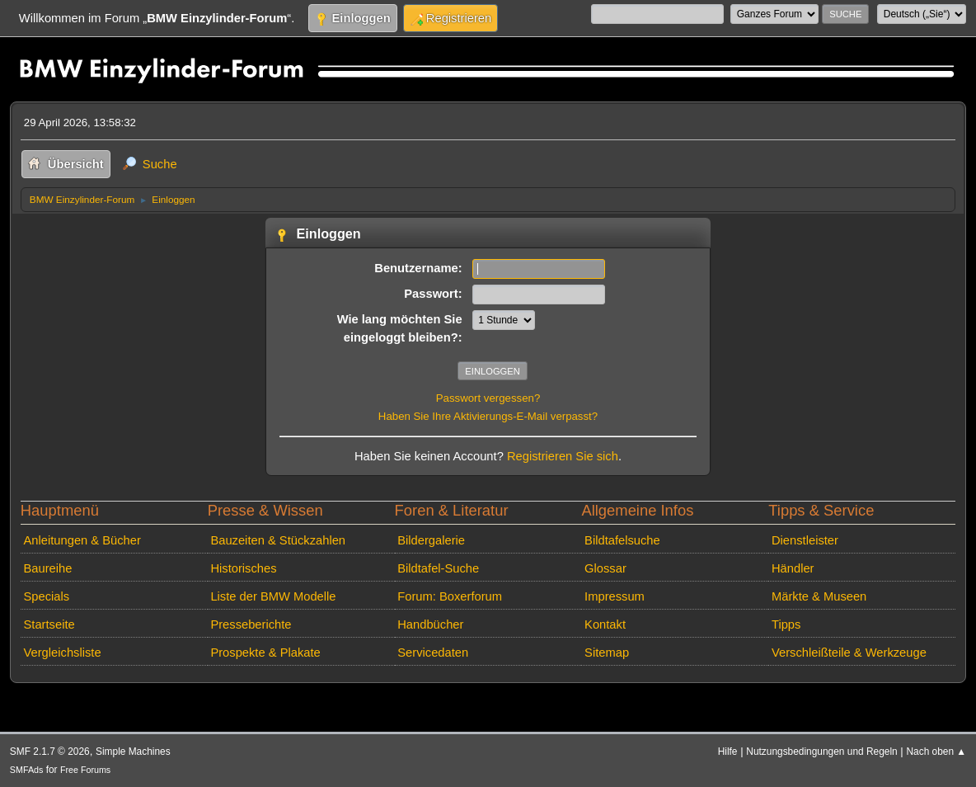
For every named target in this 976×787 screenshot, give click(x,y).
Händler (793, 568)
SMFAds (27, 770)
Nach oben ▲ (936, 751)
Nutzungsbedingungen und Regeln (821, 751)
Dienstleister (805, 540)
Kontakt (605, 624)
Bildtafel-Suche (438, 568)
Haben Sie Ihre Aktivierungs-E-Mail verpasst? (488, 416)
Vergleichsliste (62, 652)
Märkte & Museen (819, 596)
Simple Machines (133, 751)
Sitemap (606, 652)
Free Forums (85, 770)
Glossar (605, 568)
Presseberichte (250, 624)
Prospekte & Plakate (265, 652)
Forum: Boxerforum (449, 596)
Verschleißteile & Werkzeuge (849, 652)
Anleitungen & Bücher (82, 540)
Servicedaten (432, 652)
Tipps (786, 624)
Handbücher (430, 624)
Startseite (49, 624)
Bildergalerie (431, 540)
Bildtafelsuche (622, 540)
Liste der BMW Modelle (273, 596)
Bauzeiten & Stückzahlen (277, 540)
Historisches (243, 568)
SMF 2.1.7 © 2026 (50, 751)
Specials (47, 596)
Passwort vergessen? (488, 398)
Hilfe (728, 751)
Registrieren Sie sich (562, 456)
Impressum (614, 596)
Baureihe (48, 568)
